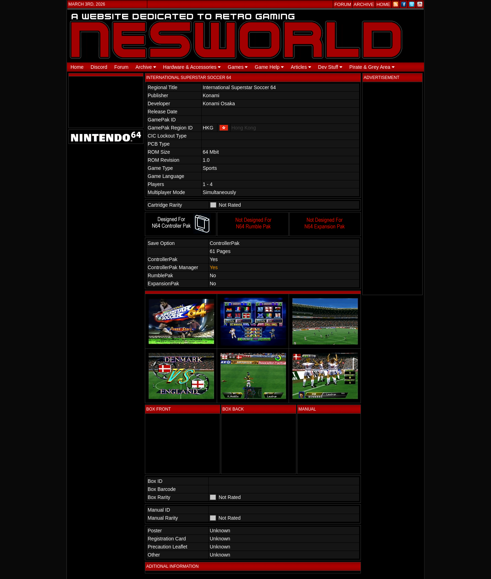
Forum (121, 67)
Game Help (269, 67)
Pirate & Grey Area (372, 67)
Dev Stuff (330, 67)
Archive (145, 67)
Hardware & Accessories (192, 67)
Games (238, 67)
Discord (98, 67)
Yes (214, 267)
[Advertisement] (392, 188)
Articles (301, 67)
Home (76, 67)
